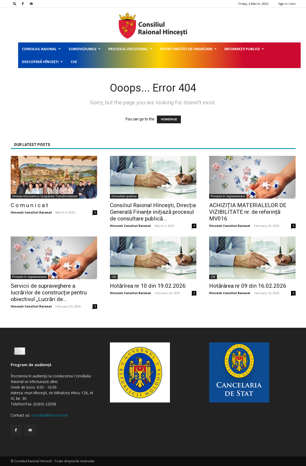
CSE (74, 61)
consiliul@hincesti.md (49, 415)
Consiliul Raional (41, 48)
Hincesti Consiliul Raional (31, 212)
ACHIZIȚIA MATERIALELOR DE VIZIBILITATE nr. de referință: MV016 (247, 212)
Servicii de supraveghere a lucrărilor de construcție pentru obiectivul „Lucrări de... (49, 292)
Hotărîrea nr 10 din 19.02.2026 (148, 286)
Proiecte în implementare (228, 196)
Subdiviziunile (85, 48)
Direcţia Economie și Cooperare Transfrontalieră (44, 196)
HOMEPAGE (169, 119)
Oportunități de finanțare (188, 48)
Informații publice (244, 48)
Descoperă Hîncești (42, 61)
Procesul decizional (130, 48)
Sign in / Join (287, 4)
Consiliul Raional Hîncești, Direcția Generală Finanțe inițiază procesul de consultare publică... (153, 212)
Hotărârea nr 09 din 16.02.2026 (247, 286)
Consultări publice (124, 196)
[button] (15, 4)
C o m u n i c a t (29, 205)
